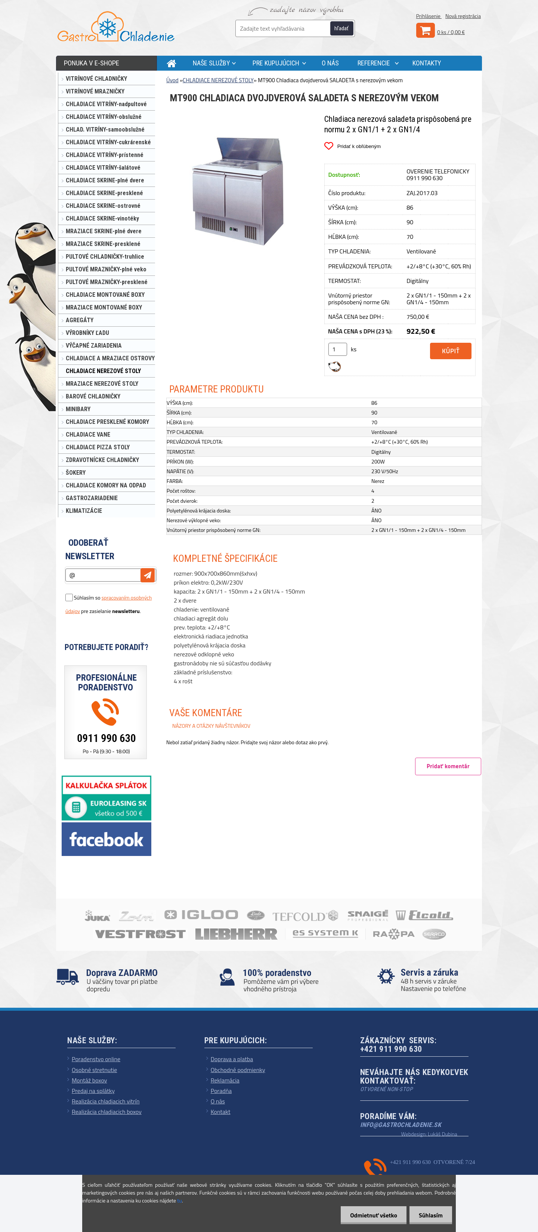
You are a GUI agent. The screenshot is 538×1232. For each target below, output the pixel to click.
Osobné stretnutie (94, 1069)
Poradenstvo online (96, 1059)
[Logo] (116, 26)
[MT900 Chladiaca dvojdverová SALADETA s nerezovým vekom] (239, 118)
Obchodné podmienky (238, 1069)
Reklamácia (225, 1080)
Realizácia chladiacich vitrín (106, 1101)
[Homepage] (169, 63)
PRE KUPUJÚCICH (276, 63)
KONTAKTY (426, 63)
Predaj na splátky (93, 1090)
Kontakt (221, 1111)
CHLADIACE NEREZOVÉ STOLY (218, 80)
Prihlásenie (429, 16)
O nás (218, 1101)
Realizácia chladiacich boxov (107, 1111)
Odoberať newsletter (89, 549)
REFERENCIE (374, 63)
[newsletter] (147, 575)
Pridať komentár (448, 766)
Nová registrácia (463, 16)
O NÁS (330, 63)
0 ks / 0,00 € (451, 32)
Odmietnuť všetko (373, 1215)
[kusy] (337, 349)
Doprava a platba (232, 1059)
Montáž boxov (89, 1080)
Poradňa (221, 1090)
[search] (346, 29)
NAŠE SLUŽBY (211, 63)
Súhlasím (431, 1215)
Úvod (172, 80)
